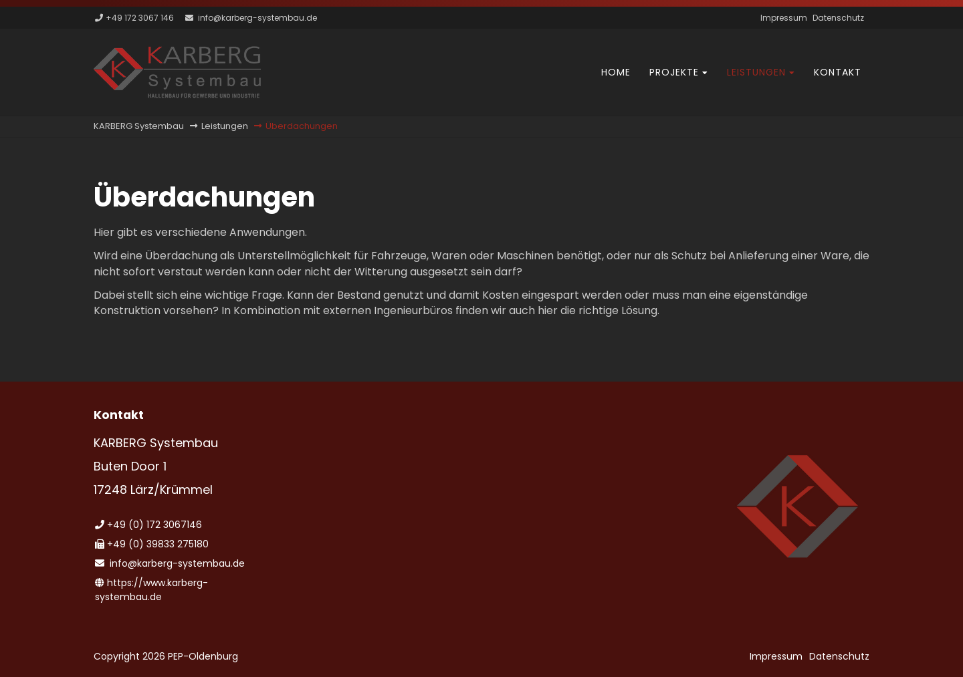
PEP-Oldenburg (203, 656)
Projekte (674, 72)
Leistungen (756, 72)
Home (616, 72)
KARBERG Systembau (139, 126)
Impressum (783, 17)
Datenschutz (838, 17)
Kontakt (837, 72)
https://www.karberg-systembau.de (151, 589)
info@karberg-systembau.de (257, 17)
